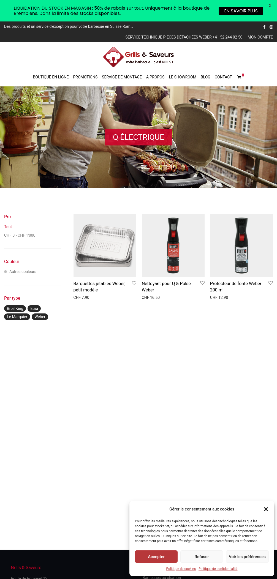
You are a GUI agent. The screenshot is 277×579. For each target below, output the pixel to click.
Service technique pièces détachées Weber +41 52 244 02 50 (183, 37)
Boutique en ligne (51, 77)
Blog (205, 77)
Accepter (156, 556)
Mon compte (260, 37)
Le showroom (182, 77)
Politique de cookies (181, 569)
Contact (223, 77)
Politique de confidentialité (218, 569)
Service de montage (122, 77)
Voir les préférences (247, 556)
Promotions (85, 77)
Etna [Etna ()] (34, 308)
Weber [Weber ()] (39, 317)
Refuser (201, 556)
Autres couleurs (20, 271)
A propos (155, 77)
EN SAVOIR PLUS (241, 11)
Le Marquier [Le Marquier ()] (17, 317)
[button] (266, 509)
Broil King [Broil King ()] (15, 308)
